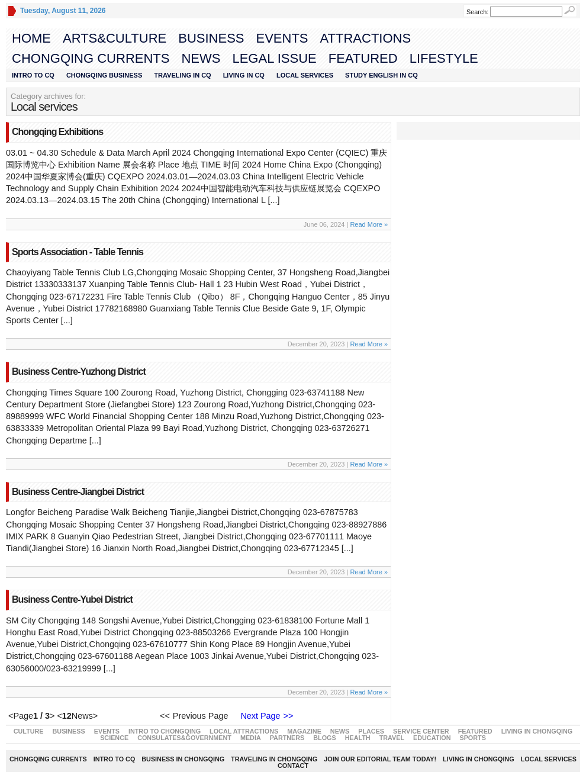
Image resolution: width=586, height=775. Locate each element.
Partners (287, 737)
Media (250, 737)
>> (289, 716)
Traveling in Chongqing (274, 759)
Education (431, 737)
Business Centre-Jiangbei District (78, 492)
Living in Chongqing (537, 731)
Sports (472, 737)
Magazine (304, 731)
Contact (293, 765)
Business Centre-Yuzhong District (79, 371)
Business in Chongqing (182, 759)
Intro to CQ (33, 75)
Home (31, 38)
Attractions (365, 38)
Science (114, 737)
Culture (29, 731)
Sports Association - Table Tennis (77, 252)
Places (371, 731)
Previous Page (203, 716)
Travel (391, 737)
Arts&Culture (114, 38)
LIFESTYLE (444, 58)
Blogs (324, 737)
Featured (363, 58)
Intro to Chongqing (164, 731)
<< (165, 716)
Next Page (258, 716)
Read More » (369, 224)
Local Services (304, 75)
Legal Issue (274, 58)
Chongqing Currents (90, 58)
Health (358, 737)
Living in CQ (244, 75)
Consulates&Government (184, 737)
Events (282, 38)
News (200, 58)
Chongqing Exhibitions (57, 132)
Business (211, 38)
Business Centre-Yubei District (72, 599)
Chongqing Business (104, 75)
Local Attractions (244, 731)
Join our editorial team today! (380, 759)
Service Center (421, 731)
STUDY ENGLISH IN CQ (381, 75)
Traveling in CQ (182, 75)
